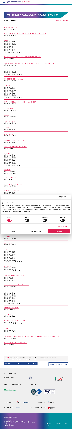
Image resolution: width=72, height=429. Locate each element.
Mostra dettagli (62, 226)
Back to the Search (62, 20)
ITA (65, 1)
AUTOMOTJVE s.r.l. (11, 27)
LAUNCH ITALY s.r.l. (11, 178)
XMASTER (7, 329)
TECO (6, 291)
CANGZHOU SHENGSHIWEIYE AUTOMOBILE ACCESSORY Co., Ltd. (29, 63)
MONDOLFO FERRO (11, 190)
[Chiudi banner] (69, 197)
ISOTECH (7, 170)
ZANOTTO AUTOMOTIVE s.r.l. (15, 343)
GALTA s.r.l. (8, 134)
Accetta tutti (59, 231)
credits (65, 423)
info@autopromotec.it (10, 424)
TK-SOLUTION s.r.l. (11, 308)
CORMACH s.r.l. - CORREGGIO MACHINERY (20, 102)
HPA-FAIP (7, 153)
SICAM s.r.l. (8, 243)
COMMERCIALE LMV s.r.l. (13, 79)
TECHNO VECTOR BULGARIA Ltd (16, 285)
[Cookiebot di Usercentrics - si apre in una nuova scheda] (59, 197)
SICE (5, 249)
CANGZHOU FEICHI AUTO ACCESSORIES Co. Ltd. (22, 57)
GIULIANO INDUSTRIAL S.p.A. (14, 140)
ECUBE (6, 115)
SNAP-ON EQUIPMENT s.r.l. (14, 275)
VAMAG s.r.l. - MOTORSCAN (14, 321)
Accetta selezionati (36, 231)
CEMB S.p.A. (8, 70)
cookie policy (48, 424)
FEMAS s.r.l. (8, 128)
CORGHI (7, 85)
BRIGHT (7, 40)
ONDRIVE (7, 237)
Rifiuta (13, 231)
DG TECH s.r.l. (9, 108)
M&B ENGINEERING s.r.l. (13, 184)
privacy (58, 423)
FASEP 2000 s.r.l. (10, 121)
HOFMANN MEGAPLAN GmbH (15, 147)
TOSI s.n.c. (8, 314)
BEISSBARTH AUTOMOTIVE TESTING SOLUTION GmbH (25, 34)
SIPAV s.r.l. (8, 266)
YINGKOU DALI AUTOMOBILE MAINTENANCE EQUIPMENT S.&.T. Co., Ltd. (31, 336)
